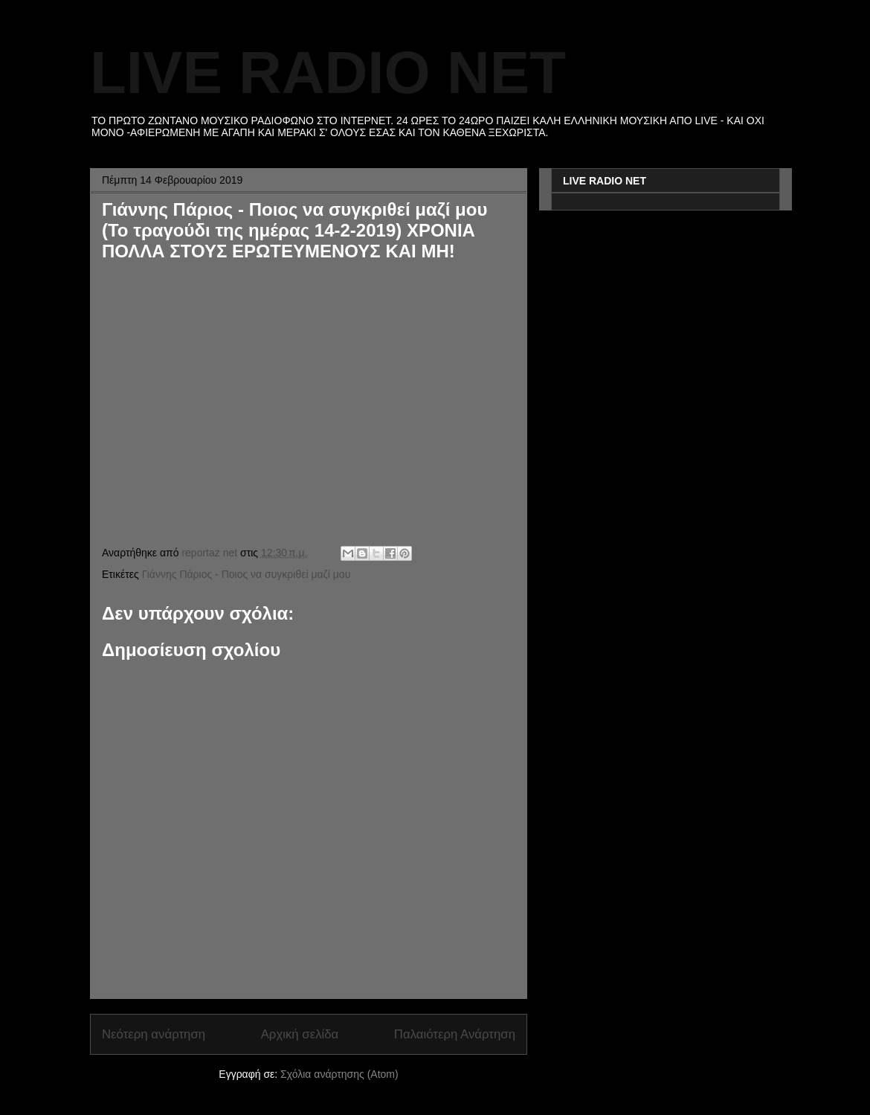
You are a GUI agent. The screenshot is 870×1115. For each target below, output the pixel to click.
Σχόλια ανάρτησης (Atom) (339, 1074)
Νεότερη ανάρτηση (153, 1034)
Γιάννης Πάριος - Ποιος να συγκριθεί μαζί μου (246, 574)
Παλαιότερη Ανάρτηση (454, 1034)
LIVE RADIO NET (328, 72)
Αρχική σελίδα (300, 1034)
